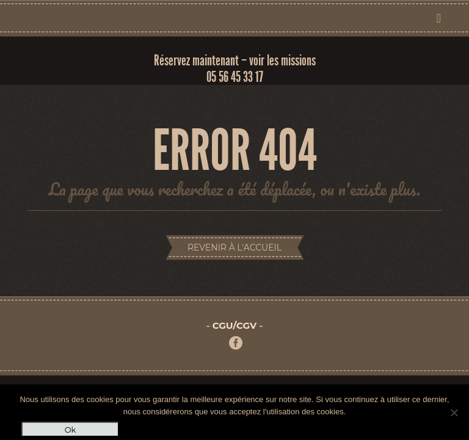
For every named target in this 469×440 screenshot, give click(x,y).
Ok (70, 430)
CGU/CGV (234, 325)
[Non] (454, 412)
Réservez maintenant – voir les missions (235, 60)
